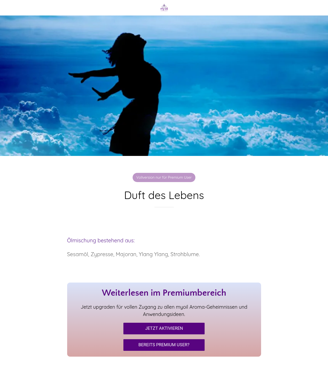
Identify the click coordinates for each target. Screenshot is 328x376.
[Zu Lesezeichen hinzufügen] (164, 222)
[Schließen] (8, 8)
